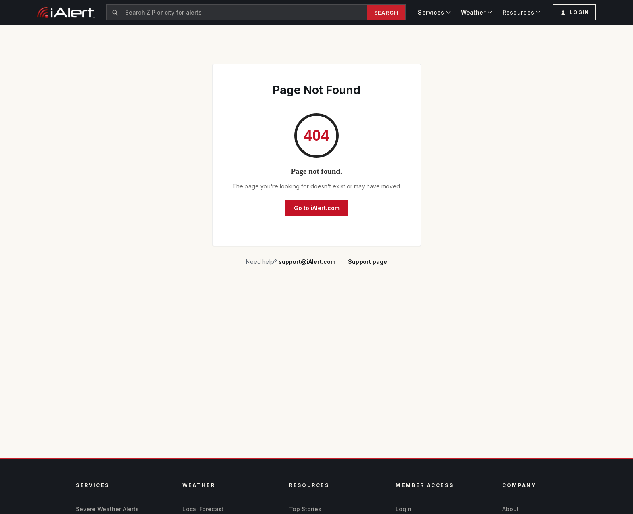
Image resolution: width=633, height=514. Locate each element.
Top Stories (305, 509)
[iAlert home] (66, 12)
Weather (473, 12)
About (510, 509)
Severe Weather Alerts (107, 509)
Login (403, 509)
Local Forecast (203, 509)
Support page (367, 261)
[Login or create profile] (574, 12)
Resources (518, 12)
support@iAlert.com (307, 261)
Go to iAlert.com (317, 208)
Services (431, 12)
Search (386, 12)
